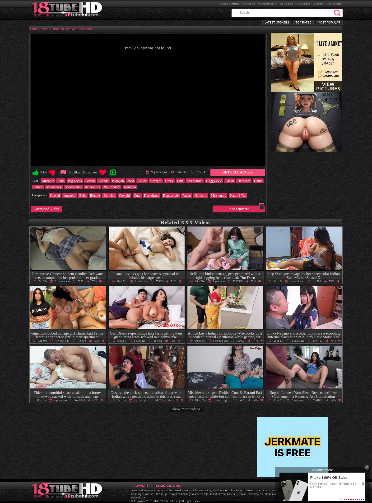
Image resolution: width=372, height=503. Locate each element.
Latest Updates (277, 22)
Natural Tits (238, 195)
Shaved (55, 195)
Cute (180, 181)
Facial (230, 181)
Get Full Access (237, 172)
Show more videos (186, 409)
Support (141, 486)
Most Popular (329, 22)
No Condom (111, 187)
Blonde (103, 181)
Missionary (54, 187)
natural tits (92, 187)
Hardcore (243, 181)
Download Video (46, 209)
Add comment (246, 208)
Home (258, 181)
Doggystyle (214, 181)
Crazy (169, 181)
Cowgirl (155, 181)
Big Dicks (75, 181)
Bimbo (90, 181)
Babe (61, 181)
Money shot (73, 187)
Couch (142, 181)
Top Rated (304, 22)
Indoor (37, 187)
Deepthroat (194, 181)
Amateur (48, 181)
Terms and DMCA (168, 486)
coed (130, 181)
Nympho (130, 187)
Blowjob (118, 181)
